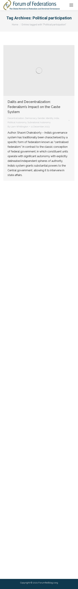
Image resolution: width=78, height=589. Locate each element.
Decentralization (16, 118)
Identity (49, 118)
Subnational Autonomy (39, 122)
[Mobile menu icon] (71, 5)
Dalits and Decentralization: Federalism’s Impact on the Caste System (34, 107)
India (56, 118)
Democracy (31, 118)
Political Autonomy (17, 122)
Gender (41, 118)
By (18, 126)
